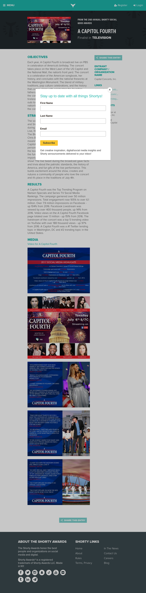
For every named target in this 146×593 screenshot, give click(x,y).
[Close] (109, 89)
